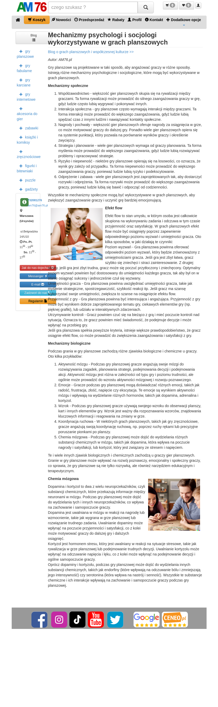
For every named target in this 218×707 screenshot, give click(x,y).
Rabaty (116, 19)
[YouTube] (96, 619)
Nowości (61, 19)
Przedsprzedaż (89, 19)
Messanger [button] (38, 276)
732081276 (35, 200)
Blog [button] (33, 37)
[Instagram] (59, 619)
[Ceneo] (175, 619)
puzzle (26, 180)
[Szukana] (93, 7)
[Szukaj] (146, 7)
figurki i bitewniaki (27, 168)
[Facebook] (40, 619)
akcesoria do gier (27, 113)
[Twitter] (115, 619)
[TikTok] (77, 619)
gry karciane (24, 82)
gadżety (27, 189)
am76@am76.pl (38, 205)
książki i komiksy (27, 139)
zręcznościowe (28, 153)
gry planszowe (25, 53)
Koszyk (36, 19)
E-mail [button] (37, 284)
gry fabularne (24, 67)
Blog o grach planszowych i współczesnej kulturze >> (91, 52)
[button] (170, 5)
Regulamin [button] (37, 301)
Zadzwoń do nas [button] (37, 293)
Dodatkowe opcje (183, 21)
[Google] (147, 619)
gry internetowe (26, 96)
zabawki (27, 128)
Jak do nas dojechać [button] (38, 268)
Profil (135, 19)
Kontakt (154, 19)
